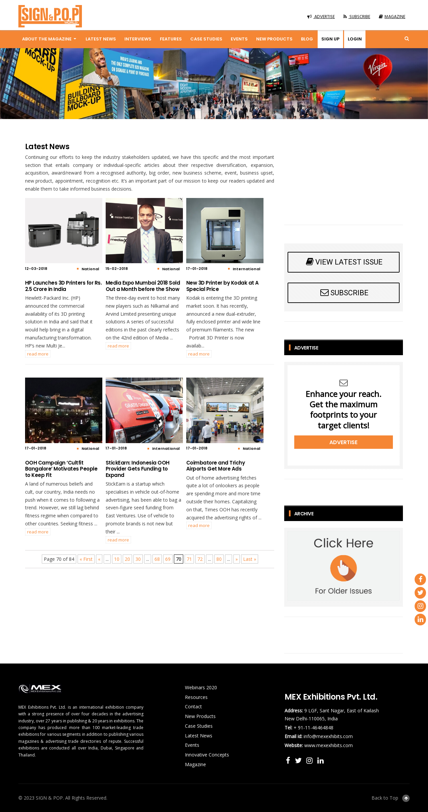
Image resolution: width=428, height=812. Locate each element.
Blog (307, 39)
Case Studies (206, 39)
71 (189, 559)
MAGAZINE (392, 16)
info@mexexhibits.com (328, 736)
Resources (196, 697)
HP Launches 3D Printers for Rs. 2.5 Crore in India (63, 285)
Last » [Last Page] (249, 559)
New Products (274, 39)
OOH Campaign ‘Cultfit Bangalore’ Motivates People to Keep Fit (61, 469)
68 (157, 559)
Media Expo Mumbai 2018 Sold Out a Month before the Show (143, 285)
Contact (193, 706)
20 (127, 559)
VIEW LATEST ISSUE (343, 262)
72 (200, 559)
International (246, 269)
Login (355, 39)
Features (171, 39)
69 (168, 559)
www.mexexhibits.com (328, 745)
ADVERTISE (321, 16)
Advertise (343, 442)
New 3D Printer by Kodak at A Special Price (222, 285)
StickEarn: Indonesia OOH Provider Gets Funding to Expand (138, 469)
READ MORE (37, 354)
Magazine (195, 764)
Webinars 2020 (201, 687)
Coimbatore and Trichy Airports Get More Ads (215, 465)
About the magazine (47, 39)
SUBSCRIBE (356, 16)
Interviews (137, 39)
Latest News (101, 39)
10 (116, 559)
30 (138, 559)
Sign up (330, 39)
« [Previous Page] (99, 559)
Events (239, 39)
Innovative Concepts (207, 754)
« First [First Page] (86, 559)
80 (219, 559)
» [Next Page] (236, 559)
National (90, 269)
